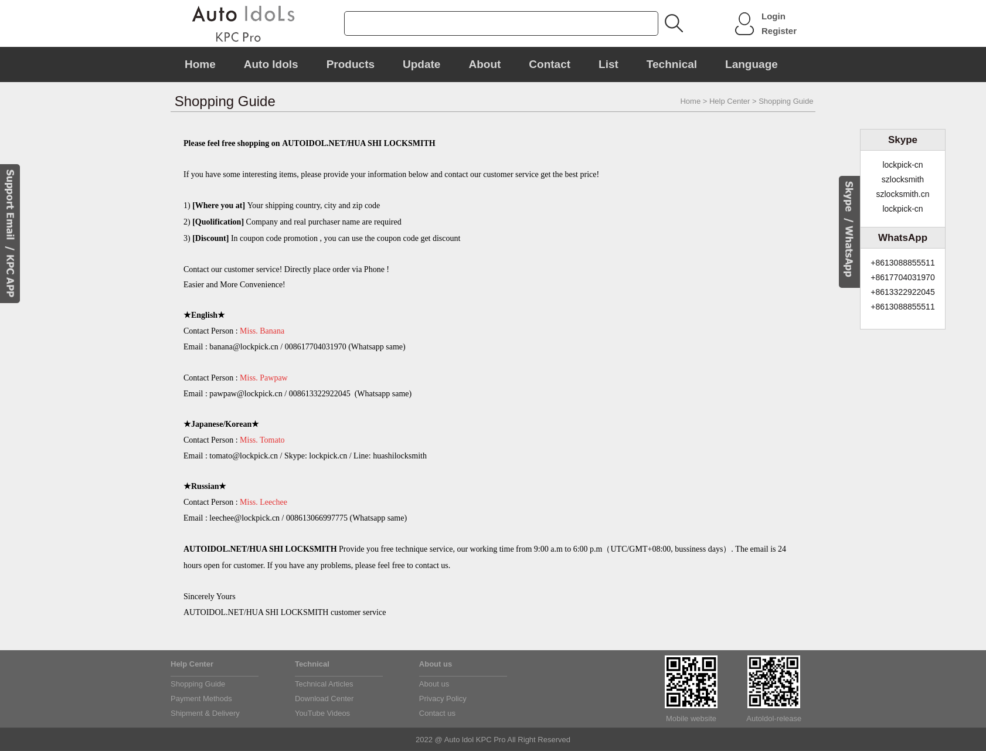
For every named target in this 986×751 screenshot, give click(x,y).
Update (421, 64)
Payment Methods (201, 698)
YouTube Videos (322, 713)
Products (351, 64)
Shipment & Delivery (205, 713)
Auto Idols (271, 64)
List (608, 64)
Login (773, 16)
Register (779, 31)
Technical (672, 64)
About (484, 64)
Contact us (437, 713)
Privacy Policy (443, 698)
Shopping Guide (198, 683)
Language (751, 64)
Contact (549, 64)
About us (434, 683)
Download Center (324, 698)
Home (200, 64)
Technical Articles (324, 683)
